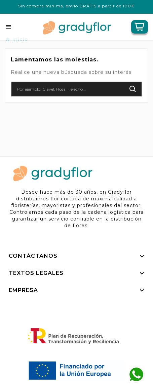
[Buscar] (67, 89)
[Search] (132, 89)
